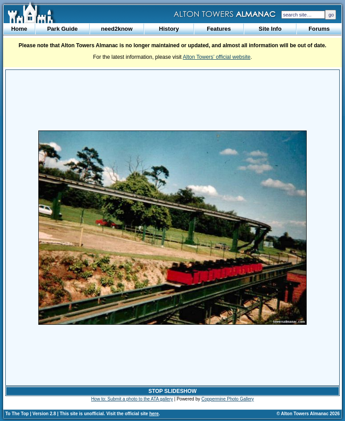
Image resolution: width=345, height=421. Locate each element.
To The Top (17, 413)
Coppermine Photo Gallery (227, 398)
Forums (319, 28)
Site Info (270, 28)
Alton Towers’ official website (217, 57)
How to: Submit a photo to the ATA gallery (132, 398)
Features (219, 28)
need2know (117, 28)
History (169, 28)
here (154, 413)
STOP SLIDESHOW (172, 391)
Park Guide (62, 28)
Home (19, 28)
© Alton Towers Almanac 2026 (308, 413)
